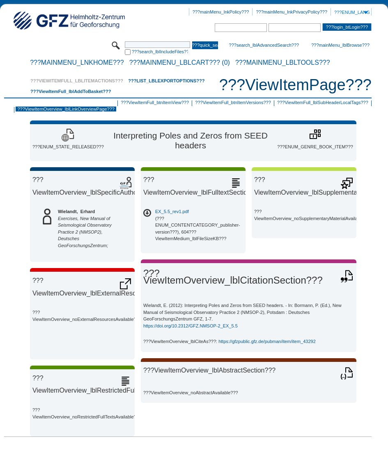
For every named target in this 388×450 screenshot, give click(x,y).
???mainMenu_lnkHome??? (77, 62)
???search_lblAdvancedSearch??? (264, 45)
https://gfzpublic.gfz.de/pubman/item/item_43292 (267, 341)
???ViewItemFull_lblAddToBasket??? (70, 91)
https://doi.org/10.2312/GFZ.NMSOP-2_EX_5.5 (190, 325)
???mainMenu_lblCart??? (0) (179, 62)
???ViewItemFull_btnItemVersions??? (233, 102)
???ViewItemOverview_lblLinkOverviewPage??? (65, 109)
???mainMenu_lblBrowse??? (340, 45)
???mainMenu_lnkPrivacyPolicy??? (291, 11)
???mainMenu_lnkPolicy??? (221, 11)
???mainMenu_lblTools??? (282, 62)
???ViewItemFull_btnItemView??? (155, 102)
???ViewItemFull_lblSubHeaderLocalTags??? (322, 102)
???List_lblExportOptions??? (166, 80)
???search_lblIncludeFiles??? (160, 51)
